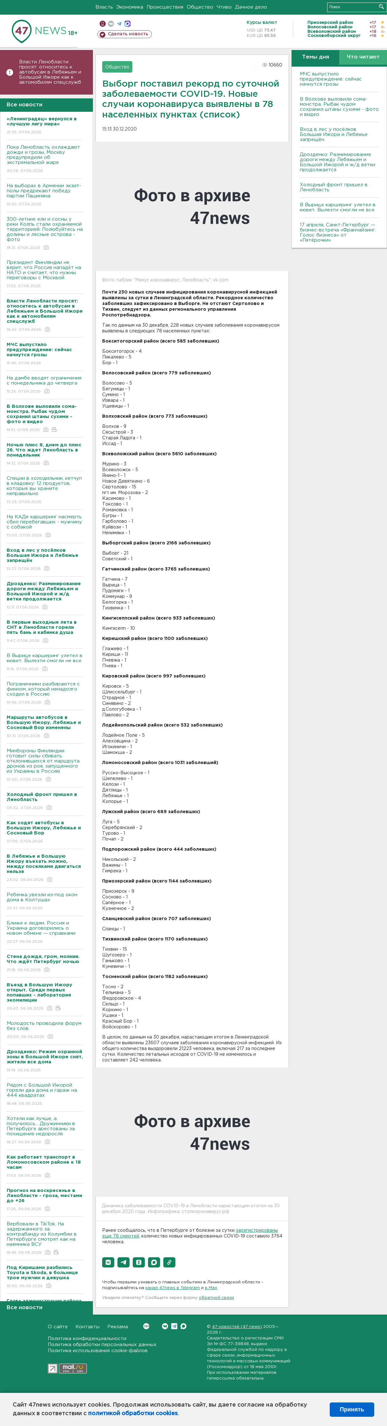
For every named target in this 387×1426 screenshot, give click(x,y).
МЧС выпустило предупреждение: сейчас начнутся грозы (331, 79)
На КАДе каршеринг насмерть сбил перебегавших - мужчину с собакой (45, 526)
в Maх (211, 1288)
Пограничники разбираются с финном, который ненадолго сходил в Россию (45, 693)
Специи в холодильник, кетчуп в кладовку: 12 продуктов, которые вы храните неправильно (45, 490)
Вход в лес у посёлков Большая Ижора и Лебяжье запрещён (334, 134)
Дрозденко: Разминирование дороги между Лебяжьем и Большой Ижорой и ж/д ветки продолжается (337, 162)
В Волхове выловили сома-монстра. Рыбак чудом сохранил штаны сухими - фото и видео (339, 107)
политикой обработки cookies (133, 1413)
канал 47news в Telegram (172, 1288)
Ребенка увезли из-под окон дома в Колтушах (45, 902)
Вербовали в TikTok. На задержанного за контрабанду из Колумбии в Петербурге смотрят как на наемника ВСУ (45, 1238)
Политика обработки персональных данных (102, 1345)
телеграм (119, 24)
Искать (381, 6)
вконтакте (111, 24)
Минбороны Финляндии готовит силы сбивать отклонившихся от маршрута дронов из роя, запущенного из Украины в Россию (45, 765)
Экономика (129, 7)
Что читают (363, 57)
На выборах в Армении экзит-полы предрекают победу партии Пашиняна (45, 195)
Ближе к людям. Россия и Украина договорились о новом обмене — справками (45, 932)
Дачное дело (251, 7)
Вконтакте (146, 1326)
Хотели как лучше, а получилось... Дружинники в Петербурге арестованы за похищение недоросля (45, 1131)
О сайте (58, 1327)
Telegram (174, 1326)
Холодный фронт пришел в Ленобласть (334, 187)
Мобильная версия (103, 24)
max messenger (127, 24)
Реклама (117, 1327)
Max (183, 1326)
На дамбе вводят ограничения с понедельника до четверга (45, 385)
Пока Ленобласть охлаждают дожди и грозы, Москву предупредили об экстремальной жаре (45, 159)
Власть (104, 7)
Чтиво (224, 7)
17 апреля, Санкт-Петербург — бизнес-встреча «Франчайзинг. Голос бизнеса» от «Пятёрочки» (338, 232)
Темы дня (315, 57)
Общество (200, 7)
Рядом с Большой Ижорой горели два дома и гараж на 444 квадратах (45, 1094)
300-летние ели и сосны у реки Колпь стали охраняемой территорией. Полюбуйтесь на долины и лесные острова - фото (45, 234)
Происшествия (165, 7)
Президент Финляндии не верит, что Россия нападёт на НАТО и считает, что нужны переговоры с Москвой (45, 274)
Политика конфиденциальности (87, 1339)
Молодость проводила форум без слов (45, 1030)
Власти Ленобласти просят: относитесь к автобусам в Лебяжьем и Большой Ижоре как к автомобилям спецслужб (50, 72)
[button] (108, 1262)
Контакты (87, 1327)
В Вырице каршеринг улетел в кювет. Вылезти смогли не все (45, 663)
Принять (352, 1409)
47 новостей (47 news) (237, 1327)
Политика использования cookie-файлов (98, 1351)
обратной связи (216, 1298)
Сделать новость (128, 34)
